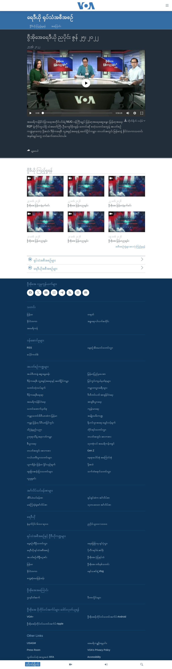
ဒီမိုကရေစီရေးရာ (35, 394)
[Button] (32, 151)
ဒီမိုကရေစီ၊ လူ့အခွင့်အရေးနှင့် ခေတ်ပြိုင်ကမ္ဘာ (48, 380)
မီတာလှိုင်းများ (94, 597)
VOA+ (30, 616)
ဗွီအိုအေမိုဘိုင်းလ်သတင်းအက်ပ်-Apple (45, 623)
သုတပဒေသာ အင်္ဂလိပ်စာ (99, 504)
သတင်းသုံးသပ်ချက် (36, 387)
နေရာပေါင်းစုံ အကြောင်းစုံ (99, 457)
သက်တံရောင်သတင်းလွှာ (99, 471)
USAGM (31, 643)
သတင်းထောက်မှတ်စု (37, 408)
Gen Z (90, 450)
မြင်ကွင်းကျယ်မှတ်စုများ (99, 380)
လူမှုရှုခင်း (31, 478)
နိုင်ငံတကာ (32, 321)
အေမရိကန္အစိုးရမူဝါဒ (97, 643)
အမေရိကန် (32, 328)
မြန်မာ (30, 314)
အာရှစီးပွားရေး (94, 401)
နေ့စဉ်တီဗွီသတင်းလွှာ (37, 543)
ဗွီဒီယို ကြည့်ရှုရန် (38, 26)
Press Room (33, 650)
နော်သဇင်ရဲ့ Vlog (95, 571)
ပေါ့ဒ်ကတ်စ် (32, 354)
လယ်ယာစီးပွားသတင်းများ (39, 457)
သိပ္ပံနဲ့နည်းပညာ (34, 429)
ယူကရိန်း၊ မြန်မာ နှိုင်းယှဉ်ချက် (41, 464)
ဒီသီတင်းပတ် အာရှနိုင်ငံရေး (100, 394)
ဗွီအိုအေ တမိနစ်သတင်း (98, 564)
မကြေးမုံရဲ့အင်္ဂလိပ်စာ (37, 504)
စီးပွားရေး (31, 443)
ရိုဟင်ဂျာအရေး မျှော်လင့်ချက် (101, 422)
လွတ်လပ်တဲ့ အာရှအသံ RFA (40, 657)
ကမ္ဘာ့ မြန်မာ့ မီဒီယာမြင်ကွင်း (40, 422)
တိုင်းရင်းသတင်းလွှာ (96, 429)
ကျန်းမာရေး (93, 408)
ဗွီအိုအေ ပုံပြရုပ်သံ (96, 557)
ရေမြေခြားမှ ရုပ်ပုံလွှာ (97, 543)
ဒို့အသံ (90, 464)
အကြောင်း (56, 26)
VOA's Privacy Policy (98, 650)
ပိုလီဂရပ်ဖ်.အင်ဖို (95, 550)
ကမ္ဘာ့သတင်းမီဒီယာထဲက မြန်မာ (42, 415)
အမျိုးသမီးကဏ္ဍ (95, 415)
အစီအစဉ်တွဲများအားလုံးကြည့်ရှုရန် (130, 246)
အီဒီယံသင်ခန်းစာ (35, 497)
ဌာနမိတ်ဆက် (33, 597)
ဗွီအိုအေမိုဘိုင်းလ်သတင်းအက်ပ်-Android (106, 616)
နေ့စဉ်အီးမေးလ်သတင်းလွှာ (100, 347)
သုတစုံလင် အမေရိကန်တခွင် (101, 443)
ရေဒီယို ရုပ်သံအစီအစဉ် (38, 550)
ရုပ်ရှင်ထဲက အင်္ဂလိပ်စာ (98, 497)
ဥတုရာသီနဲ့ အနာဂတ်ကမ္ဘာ (39, 436)
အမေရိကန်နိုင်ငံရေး (36, 401)
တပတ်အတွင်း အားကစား (39, 450)
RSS (29, 347)
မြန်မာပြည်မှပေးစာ (96, 373)
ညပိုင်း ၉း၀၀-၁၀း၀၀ (97, 523)
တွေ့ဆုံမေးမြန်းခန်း (35, 578)
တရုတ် (90, 314)
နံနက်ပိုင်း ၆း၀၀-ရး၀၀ (37, 523)
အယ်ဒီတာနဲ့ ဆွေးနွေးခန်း (38, 373)
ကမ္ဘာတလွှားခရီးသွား (97, 387)
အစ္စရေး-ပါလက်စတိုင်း (98, 321)
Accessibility (94, 657)
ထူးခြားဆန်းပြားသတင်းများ (40, 471)
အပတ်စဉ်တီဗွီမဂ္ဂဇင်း (37, 557)
